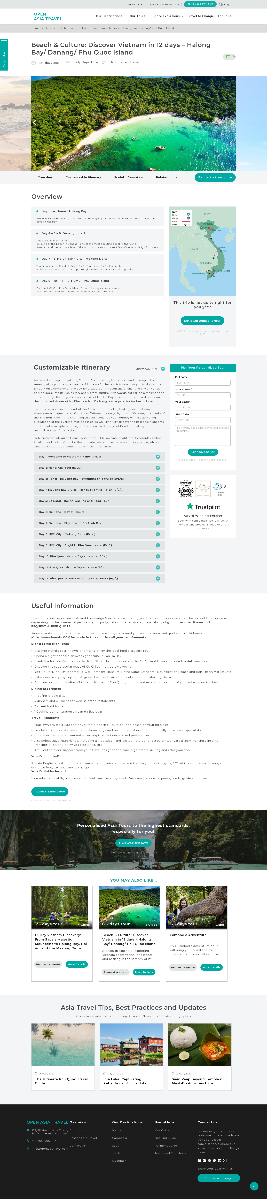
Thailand (118, 1153)
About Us (76, 1130)
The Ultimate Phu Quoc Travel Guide (61, 1081)
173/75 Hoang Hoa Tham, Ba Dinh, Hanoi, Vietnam (50, 1132)
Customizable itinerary (83, 177)
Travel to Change (200, 16)
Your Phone (183, 389)
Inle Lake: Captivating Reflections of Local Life (125, 1081)
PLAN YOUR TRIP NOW (133, 843)
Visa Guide (162, 1130)
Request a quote (48, 964)
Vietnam (118, 1130)
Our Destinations (111, 16)
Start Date (183, 414)
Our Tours (139, 16)
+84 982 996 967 (135, 4)
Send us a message (219, 1178)
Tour (48, 28)
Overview (45, 177)
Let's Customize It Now (202, 320)
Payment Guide (166, 1145)
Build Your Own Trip (200, 4)
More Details (77, 964)
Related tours (167, 177)
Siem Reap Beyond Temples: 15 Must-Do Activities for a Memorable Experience (199, 1081)
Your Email (182, 401)
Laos (115, 1145)
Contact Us (77, 1145)
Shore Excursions (168, 16)
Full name (182, 377)
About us (224, 16)
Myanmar (119, 1160)
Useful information (128, 177)
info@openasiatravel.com (164, 4)
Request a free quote (215, 177)
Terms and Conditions (170, 1153)
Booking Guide (165, 1138)
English (228, 4)
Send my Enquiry (203, 452)
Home (35, 28)
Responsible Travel (83, 1138)
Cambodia (119, 1138)
